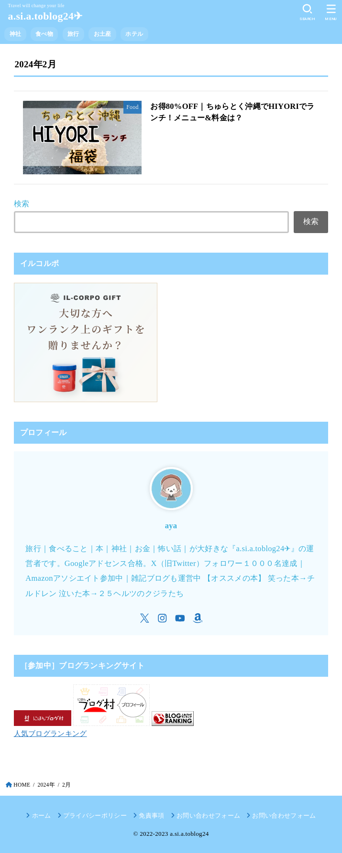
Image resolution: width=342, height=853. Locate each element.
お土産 (102, 34)
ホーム (41, 815)
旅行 (73, 34)
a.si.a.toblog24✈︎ (45, 16)
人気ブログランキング (50, 733)
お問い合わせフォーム (208, 815)
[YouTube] (180, 618)
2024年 (46, 785)
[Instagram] (162, 618)
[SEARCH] (307, 12)
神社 (16, 34)
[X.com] (145, 618)
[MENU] (331, 12)
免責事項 (151, 815)
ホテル (134, 34)
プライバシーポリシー (95, 815)
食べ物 (44, 34)
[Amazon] (198, 618)
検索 (22, 203)
